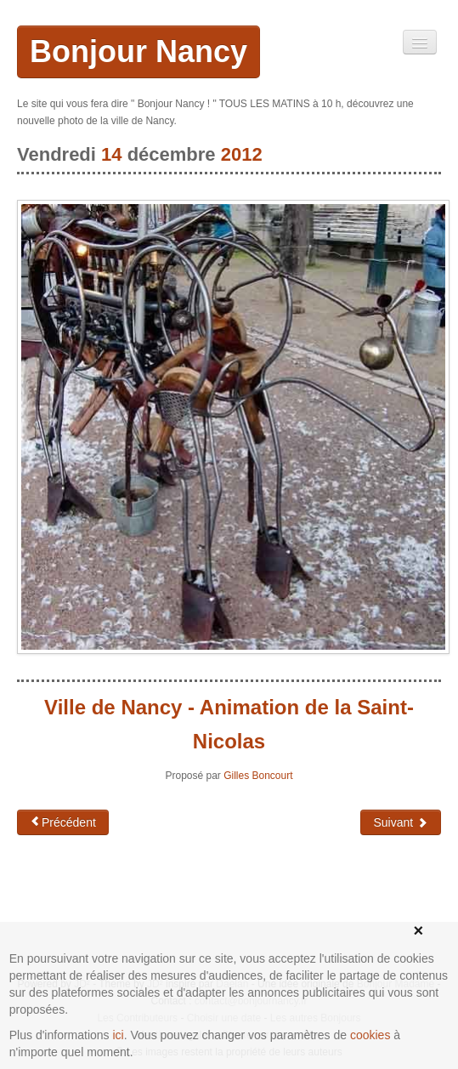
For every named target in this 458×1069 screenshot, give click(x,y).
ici (118, 1035)
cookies (370, 1035)
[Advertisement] (153, 903)
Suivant (400, 822)
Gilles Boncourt (257, 776)
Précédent (63, 822)
